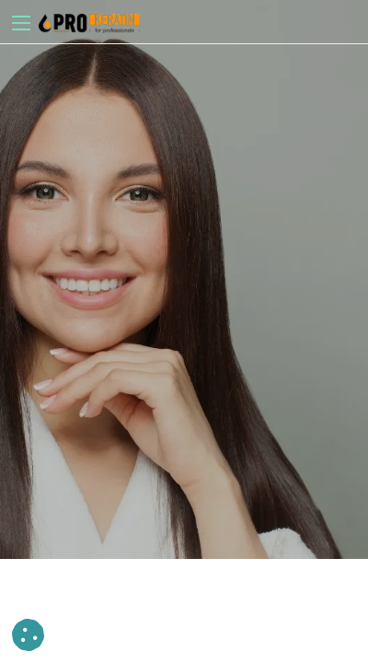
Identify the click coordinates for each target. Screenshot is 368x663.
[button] (28, 635)
